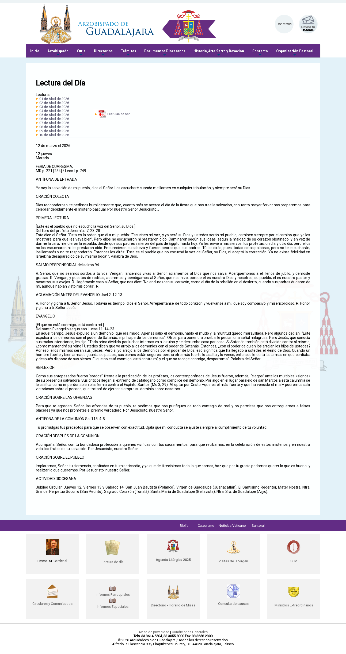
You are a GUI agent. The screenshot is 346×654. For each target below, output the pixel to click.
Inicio (34, 50)
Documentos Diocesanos (164, 52)
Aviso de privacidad (154, 632)
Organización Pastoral (294, 52)
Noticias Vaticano (232, 526)
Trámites (128, 52)
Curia (81, 52)
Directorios (103, 52)
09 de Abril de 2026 (54, 131)
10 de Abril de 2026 (54, 135)
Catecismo (206, 526)
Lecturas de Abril (119, 114)
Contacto (260, 52)
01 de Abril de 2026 (54, 99)
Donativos (284, 24)
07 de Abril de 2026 (54, 123)
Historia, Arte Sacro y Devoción (218, 52)
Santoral (258, 526)
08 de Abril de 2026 (54, 127)
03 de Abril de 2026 (54, 107)
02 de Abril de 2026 (54, 103)
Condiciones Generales (190, 632)
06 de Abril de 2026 (54, 119)
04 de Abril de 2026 (54, 111)
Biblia (184, 526)
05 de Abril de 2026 (54, 115)
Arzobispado (58, 52)
